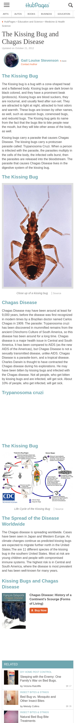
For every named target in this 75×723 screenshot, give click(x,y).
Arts (6, 14)
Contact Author (29, 64)
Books (31, 14)
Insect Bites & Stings (34, 692)
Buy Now (38, 610)
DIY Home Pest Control (36, 672)
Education (64, 14)
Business (46, 14)
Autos (18, 14)
